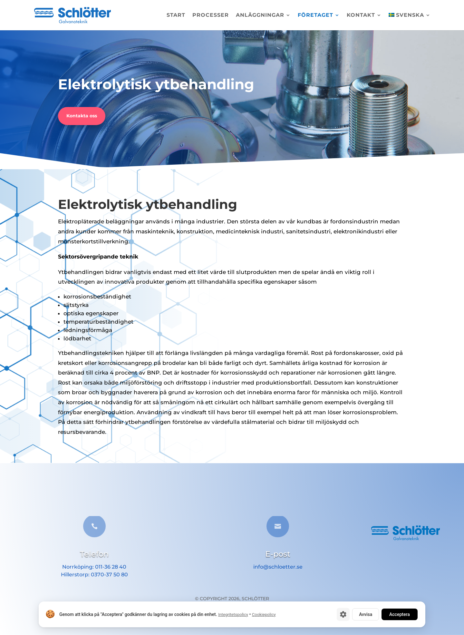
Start (176, 15)
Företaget (315, 15)
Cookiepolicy (264, 614)
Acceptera (399, 614)
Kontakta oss (81, 116)
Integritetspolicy (233, 614)
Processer (210, 15)
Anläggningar (260, 15)
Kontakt (361, 15)
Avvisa (365, 614)
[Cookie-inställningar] (343, 614)
